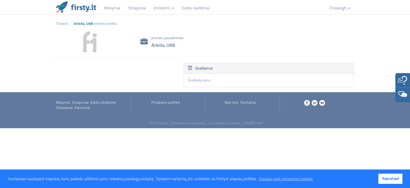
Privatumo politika (165, 102)
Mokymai (63, 102)
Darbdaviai (64, 107)
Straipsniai (80, 102)
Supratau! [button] (390, 178)
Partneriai (82, 107)
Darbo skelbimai (103, 102)
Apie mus (231, 102)
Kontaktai (248, 102)
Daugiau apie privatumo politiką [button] (286, 178)
